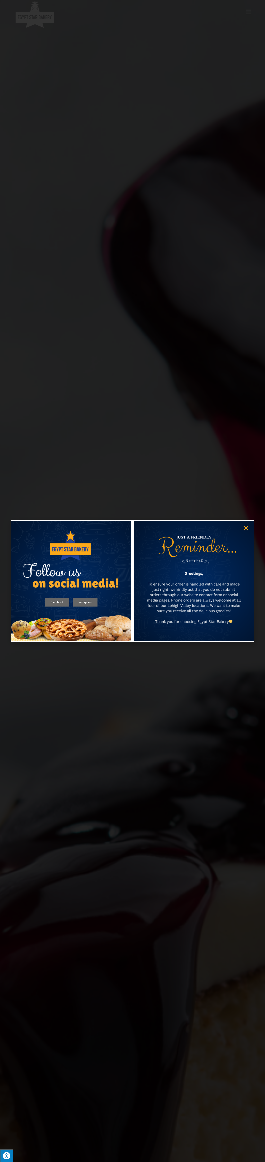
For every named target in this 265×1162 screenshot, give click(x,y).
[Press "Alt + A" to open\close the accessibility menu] (6, 1155)
